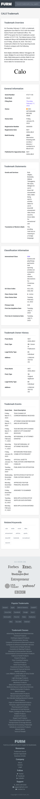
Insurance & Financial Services (20, 669)
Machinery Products (20, 682)
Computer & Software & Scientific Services (20, 645)
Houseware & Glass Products (20, 667)
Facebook (17, 612)
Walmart (27, 622)
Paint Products (20, 700)
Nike (10, 622)
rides (25, 528)
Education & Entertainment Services (20, 651)
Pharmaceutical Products (20, 707)
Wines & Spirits (20, 729)
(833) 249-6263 (20, 785)
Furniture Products (20, 662)
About (20, 762)
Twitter (20, 774)
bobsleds (16, 538)
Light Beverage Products (20, 678)
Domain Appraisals (20, 754)
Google (25, 612)
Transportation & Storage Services (20, 722)
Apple (12, 607)
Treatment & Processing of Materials (20, 725)
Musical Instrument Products (20, 693)
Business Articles (20, 756)
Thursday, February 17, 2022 (30, 103)
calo (6, 528)
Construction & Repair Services (20, 647)
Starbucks (32, 617)
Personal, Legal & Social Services (20, 705)
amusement (8, 533)
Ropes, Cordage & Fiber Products (20, 711)
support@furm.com (20, 787)
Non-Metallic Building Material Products (20, 698)
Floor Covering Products (20, 660)
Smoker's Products (20, 716)
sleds (12, 528)
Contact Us (20, 789)
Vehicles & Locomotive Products (20, 727)
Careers (20, 765)
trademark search (16, 745)
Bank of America (23, 607)
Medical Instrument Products (20, 689)
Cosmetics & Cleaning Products (20, 649)
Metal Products (20, 691)
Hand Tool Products (20, 665)
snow (19, 528)
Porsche (16, 617)
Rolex (24, 617)
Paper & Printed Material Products (20, 702)
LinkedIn (20, 778)
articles (18, 533)
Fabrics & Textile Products (20, 656)
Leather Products (20, 676)
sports (25, 533)
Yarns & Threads (20, 731)
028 (28, 256)
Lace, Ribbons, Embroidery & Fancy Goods (20, 673)
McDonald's (7, 617)
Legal (20, 767)
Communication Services (20, 640)
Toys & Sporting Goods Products (20, 720)
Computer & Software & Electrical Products (20, 642)
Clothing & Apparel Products (20, 638)
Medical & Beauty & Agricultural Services (20, 687)
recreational (26, 538)
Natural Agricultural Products (20, 696)
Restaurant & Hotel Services (20, 709)
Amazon (5, 607)
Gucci (32, 612)
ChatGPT (33, 607)
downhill (7, 538)
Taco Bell (18, 622)
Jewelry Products (20, 671)
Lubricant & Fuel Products (20, 680)
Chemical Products (20, 636)
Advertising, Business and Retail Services (20, 633)
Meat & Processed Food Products (20, 685)
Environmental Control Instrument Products (20, 653)
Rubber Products (20, 714)
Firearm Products (20, 658)
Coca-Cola (8, 612)
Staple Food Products (20, 718)
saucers (7, 543)
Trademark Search (20, 751)
